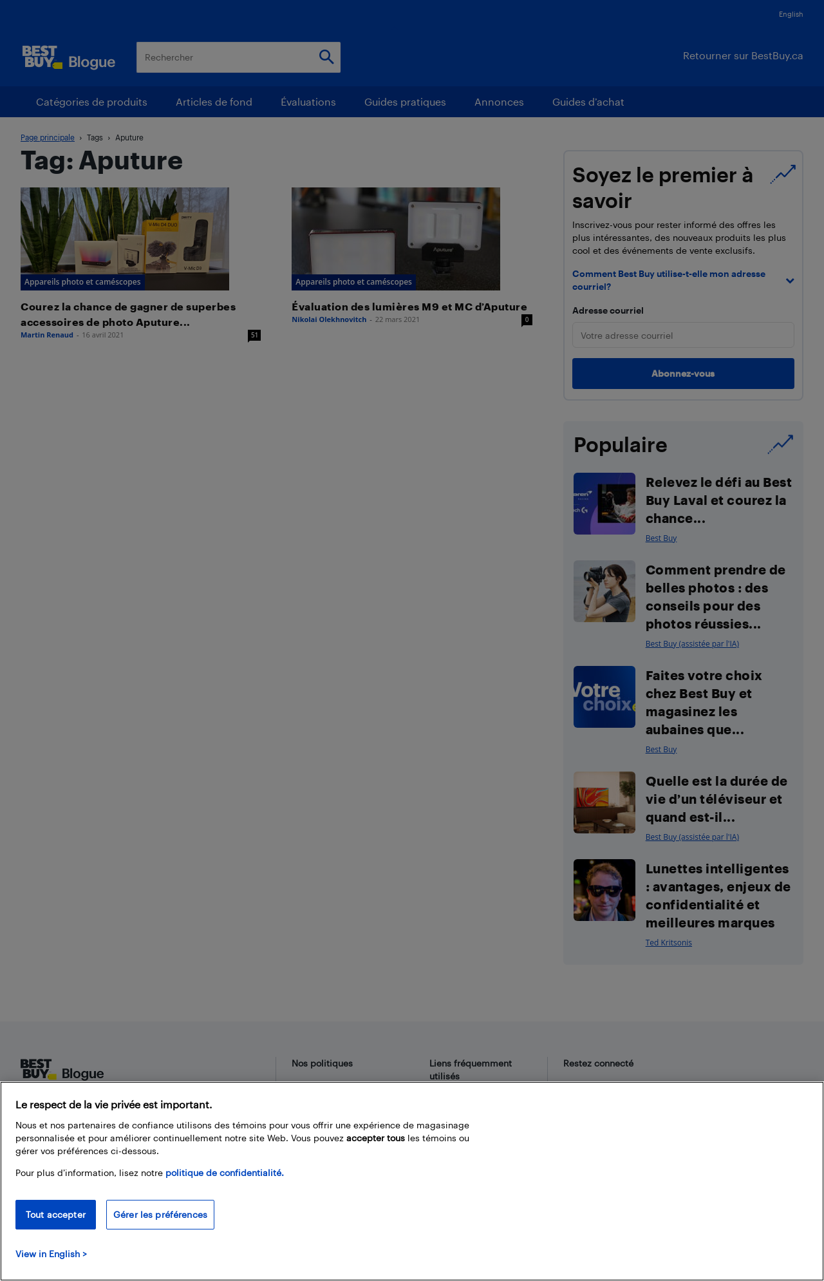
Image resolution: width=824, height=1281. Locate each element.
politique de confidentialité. (224, 1172)
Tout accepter (56, 1214)
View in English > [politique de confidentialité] (51, 1253)
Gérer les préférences (160, 1214)
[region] (412, 1181)
